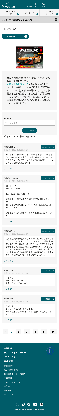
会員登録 (8, 348)
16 (53, 331)
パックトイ (29, 12)
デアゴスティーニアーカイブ (16, 352)
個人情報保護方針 (11, 370)
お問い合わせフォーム (18, 84)
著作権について (10, 386)
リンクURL (8, 168)
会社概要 (8, 390)
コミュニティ (9, 356)
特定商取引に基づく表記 (14, 374)
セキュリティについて (13, 382)
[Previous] (5, 331)
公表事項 (8, 378)
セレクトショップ (49, 12)
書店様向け (9, 360)
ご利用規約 (9, 366)
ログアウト (9, 394)
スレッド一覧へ (9, 36)
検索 (32, 130)
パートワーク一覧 (10, 12)
